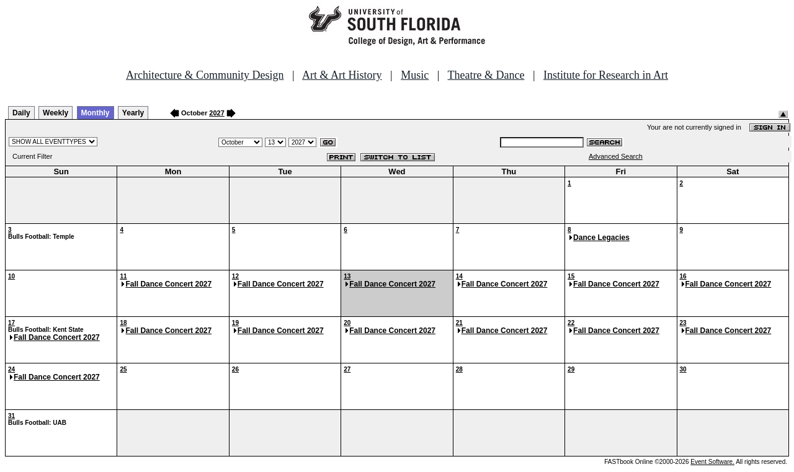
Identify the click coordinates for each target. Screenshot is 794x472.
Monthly (95, 113)
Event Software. (712, 461)
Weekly (55, 113)
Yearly (133, 113)
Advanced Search (616, 156)
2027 (216, 113)
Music (415, 75)
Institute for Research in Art (605, 75)
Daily (21, 113)
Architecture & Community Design (204, 75)
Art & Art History (342, 75)
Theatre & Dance (485, 75)
